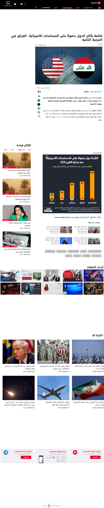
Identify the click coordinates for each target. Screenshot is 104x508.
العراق (87, 110)
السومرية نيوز (66, 7)
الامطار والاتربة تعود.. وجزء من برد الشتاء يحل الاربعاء (19, 171)
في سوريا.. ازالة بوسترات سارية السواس (19, 224)
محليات (7, 167)
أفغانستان (92, 97)
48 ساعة (21, 149)
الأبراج (55, 7)
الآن (29, 149)
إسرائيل (48, 110)
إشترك (26, 457)
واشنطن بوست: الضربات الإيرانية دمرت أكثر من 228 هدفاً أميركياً (52, 229)
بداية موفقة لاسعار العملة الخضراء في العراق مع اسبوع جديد (17, 250)
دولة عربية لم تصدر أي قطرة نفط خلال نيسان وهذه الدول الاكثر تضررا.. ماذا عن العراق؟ (80, 241)
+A (39, 91)
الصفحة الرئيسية (88, 7)
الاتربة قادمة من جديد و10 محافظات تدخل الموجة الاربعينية (18, 198)
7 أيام (13, 149)
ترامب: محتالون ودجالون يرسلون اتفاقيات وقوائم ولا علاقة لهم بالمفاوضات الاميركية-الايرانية (52, 242)
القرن (50, 113)
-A (39, 96)
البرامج (77, 7)
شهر (5, 149)
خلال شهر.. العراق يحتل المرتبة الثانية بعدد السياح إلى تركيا (80, 229)
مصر (60, 113)
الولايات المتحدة (60, 116)
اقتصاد (7, 246)
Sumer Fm (46, 7)
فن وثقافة (7, 220)
